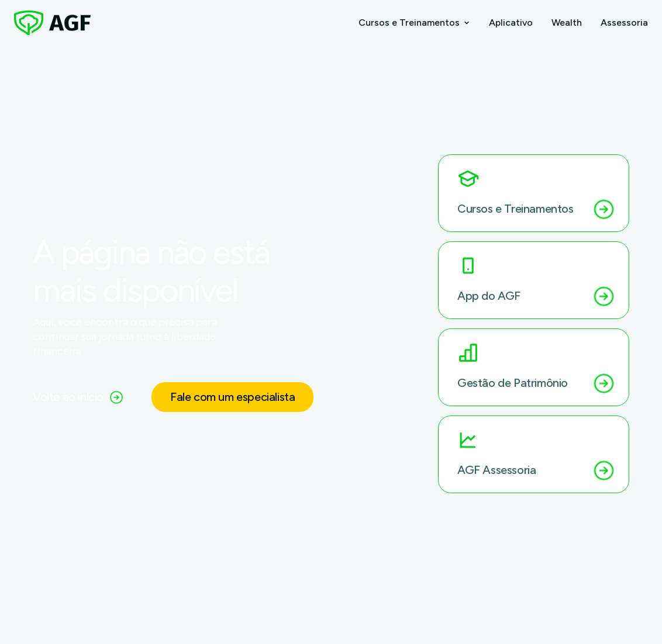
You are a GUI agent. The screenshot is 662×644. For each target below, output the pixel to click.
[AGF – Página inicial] (52, 23)
